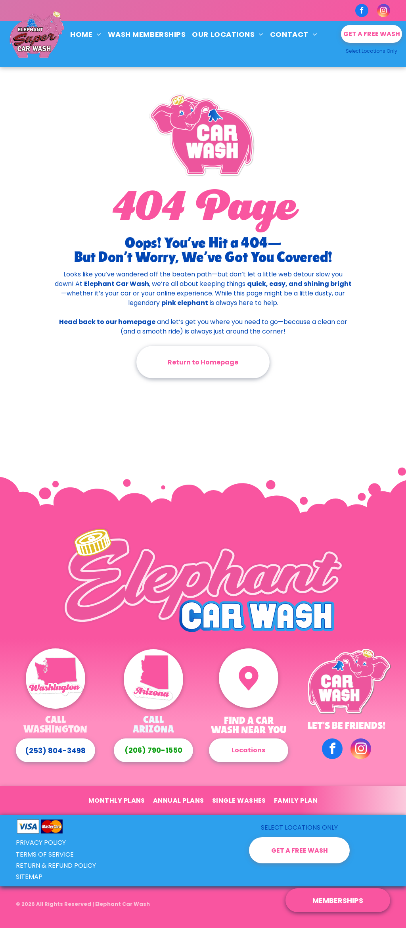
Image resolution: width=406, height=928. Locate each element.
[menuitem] (86, 34)
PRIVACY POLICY (41, 842)
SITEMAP (29, 876)
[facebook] (361, 11)
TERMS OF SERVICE (45, 854)
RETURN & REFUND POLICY (56, 865)
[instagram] (383, 11)
